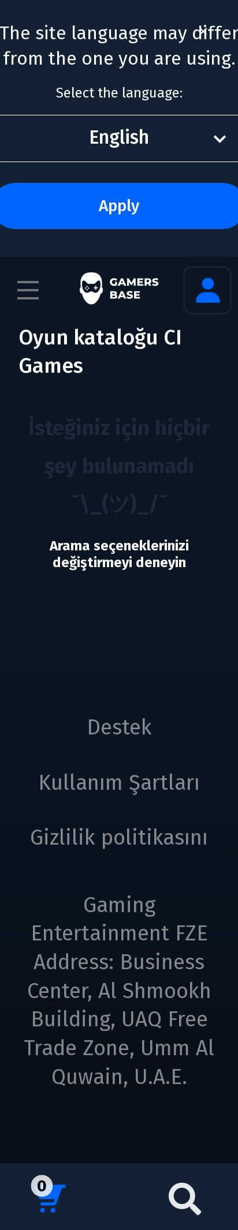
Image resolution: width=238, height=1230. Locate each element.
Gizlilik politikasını (119, 837)
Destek (119, 727)
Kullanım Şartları (119, 783)
